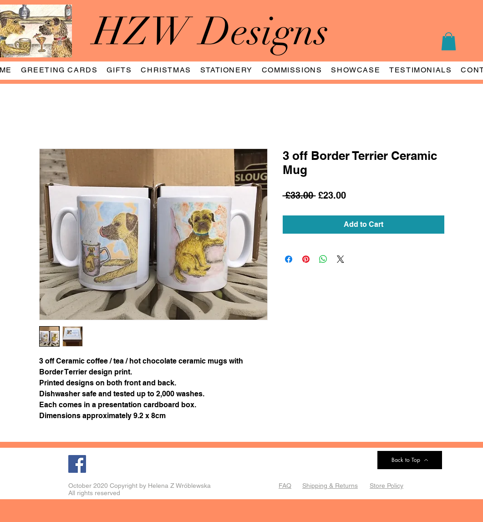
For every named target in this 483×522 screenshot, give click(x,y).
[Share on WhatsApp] (323, 259)
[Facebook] (77, 464)
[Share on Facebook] (288, 259)
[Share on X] (340, 259)
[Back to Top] (409, 460)
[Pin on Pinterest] (305, 259)
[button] (448, 41)
